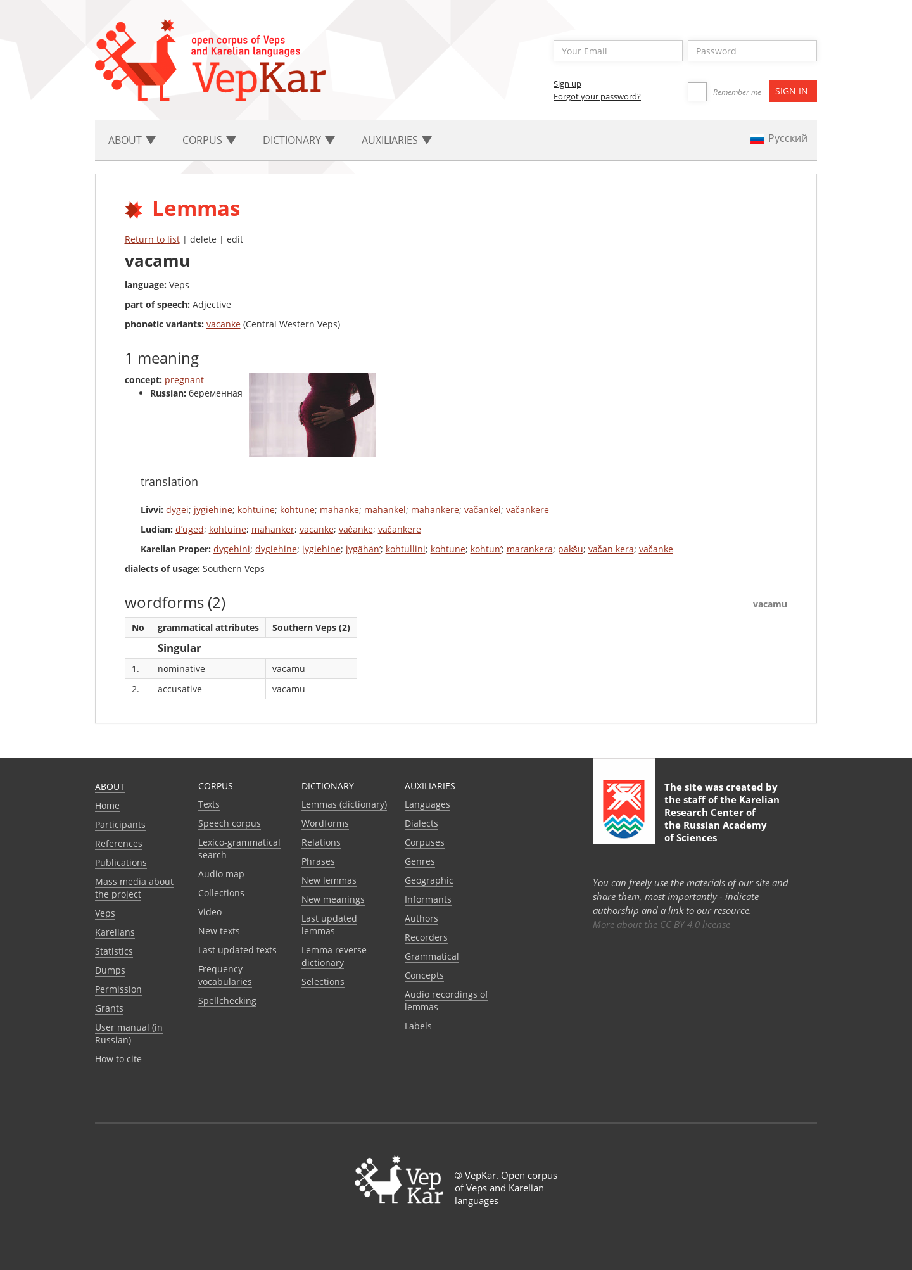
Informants (428, 899)
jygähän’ (363, 549)
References (118, 843)
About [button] (132, 140)
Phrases (318, 861)
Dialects (421, 823)
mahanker (272, 529)
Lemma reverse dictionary (334, 956)
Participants (120, 824)
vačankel (482, 510)
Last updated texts (237, 950)
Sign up (567, 83)
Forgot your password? (597, 96)
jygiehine (213, 510)
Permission (118, 989)
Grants (109, 1008)
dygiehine (276, 549)
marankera (530, 549)
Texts (209, 804)
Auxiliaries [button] (397, 140)
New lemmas (329, 880)
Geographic (429, 880)
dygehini (231, 549)
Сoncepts (424, 975)
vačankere (527, 510)
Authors (421, 918)
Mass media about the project (134, 887)
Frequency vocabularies (225, 975)
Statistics (114, 951)
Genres (420, 861)
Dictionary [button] (299, 140)
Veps (105, 913)
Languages (427, 804)
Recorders (426, 937)
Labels (418, 1026)
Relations (321, 842)
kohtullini (406, 549)
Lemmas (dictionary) (344, 804)
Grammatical (432, 956)
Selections (323, 981)
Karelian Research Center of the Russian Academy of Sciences (722, 818)
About (110, 786)
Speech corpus (229, 823)
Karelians (115, 932)
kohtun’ (486, 549)
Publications (121, 862)
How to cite (118, 1059)
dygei (177, 510)
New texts (219, 931)
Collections (221, 893)
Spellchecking (227, 1000)
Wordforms (325, 823)
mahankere (435, 510)
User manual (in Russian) (129, 1033)
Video (210, 912)
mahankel (385, 510)
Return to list (152, 239)
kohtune (297, 510)
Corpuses (425, 842)
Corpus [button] (209, 140)
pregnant (184, 380)
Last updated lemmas (329, 924)
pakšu (570, 549)
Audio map (221, 874)
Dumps (110, 970)
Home (107, 805)
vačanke (356, 529)
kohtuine (256, 510)
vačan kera (611, 549)
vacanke (223, 324)
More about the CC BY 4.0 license (661, 924)
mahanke (339, 510)
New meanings (333, 899)
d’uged (189, 529)
